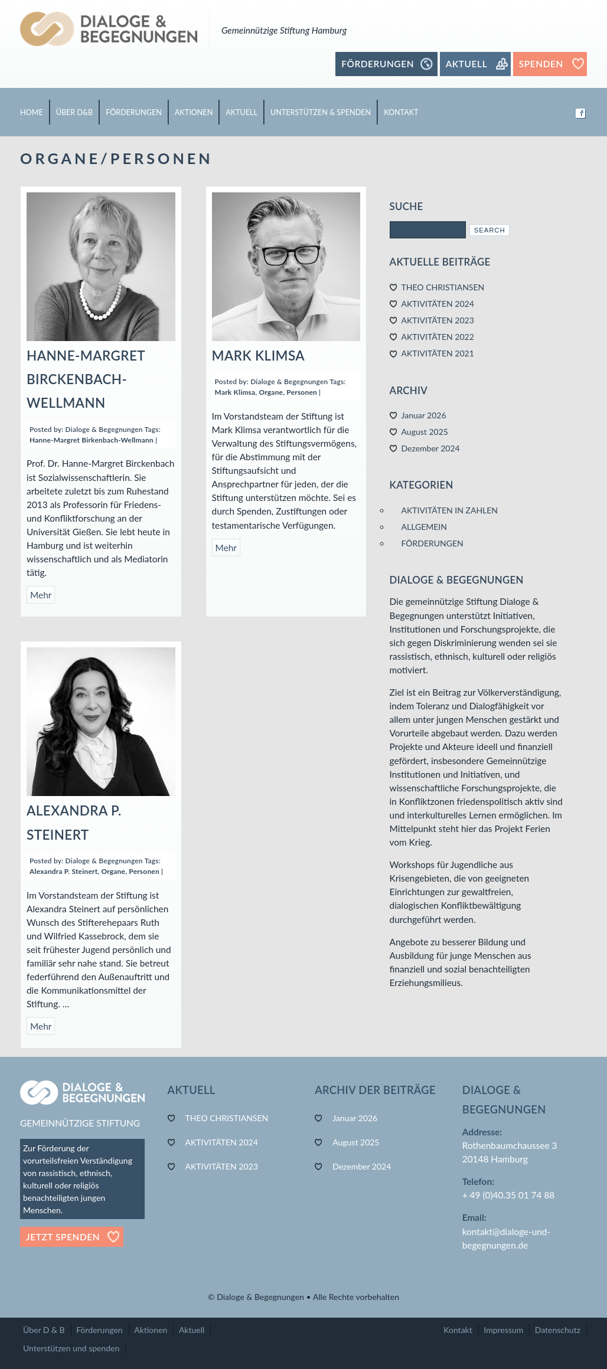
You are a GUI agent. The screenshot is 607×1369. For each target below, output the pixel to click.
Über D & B (44, 1330)
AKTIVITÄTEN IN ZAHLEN (450, 510)
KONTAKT (401, 112)
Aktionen (150, 1330)
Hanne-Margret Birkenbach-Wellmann (92, 439)
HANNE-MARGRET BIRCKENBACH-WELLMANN (86, 379)
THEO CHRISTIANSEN (443, 287)
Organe (271, 392)
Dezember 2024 (431, 448)
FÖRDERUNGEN (134, 112)
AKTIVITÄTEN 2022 (438, 337)
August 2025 (425, 432)
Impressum (503, 1330)
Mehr (40, 594)
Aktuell (191, 1330)
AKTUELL (241, 112)
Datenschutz (557, 1330)
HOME (31, 112)
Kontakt (457, 1330)
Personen (301, 392)
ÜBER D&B (74, 112)
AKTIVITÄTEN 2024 (438, 304)
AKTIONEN (194, 112)
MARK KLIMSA (258, 355)
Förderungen (99, 1330)
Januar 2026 (424, 415)
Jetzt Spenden (63, 1237)
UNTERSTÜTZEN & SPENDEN (320, 112)
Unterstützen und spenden (71, 1348)
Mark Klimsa (235, 392)
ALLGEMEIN (424, 527)
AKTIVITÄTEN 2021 (438, 353)
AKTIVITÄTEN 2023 (438, 320)
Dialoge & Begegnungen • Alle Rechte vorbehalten (308, 1297)
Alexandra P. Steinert (63, 871)
